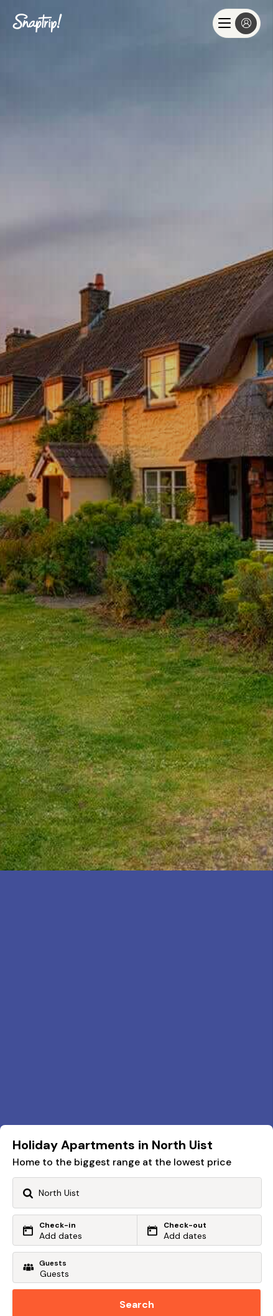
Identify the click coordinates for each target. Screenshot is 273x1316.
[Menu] (237, 23)
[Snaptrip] (37, 23)
